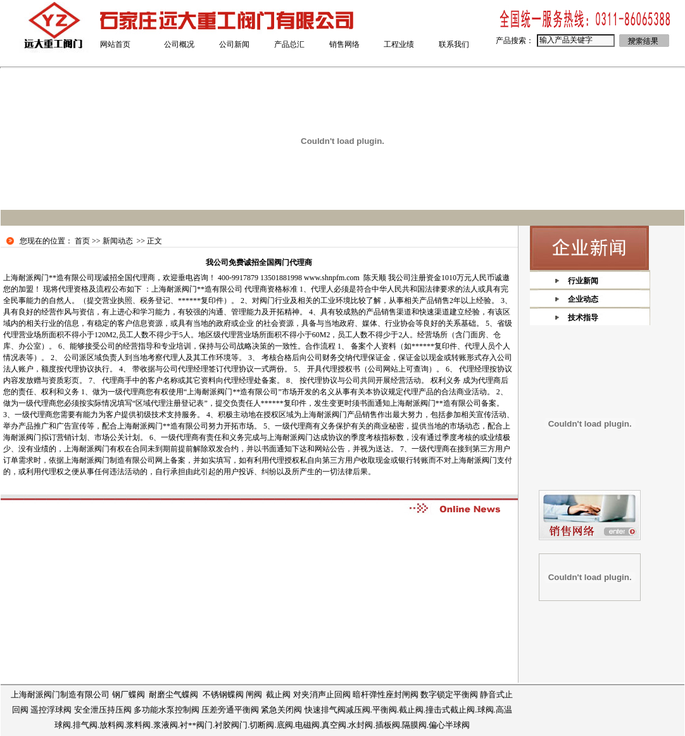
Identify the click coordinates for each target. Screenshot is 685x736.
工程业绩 (399, 44)
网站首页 (115, 44)
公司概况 (179, 44)
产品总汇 (289, 44)
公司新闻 (234, 44)
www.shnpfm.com (332, 277)
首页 (82, 240)
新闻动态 (118, 240)
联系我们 (454, 44)
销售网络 (344, 44)
